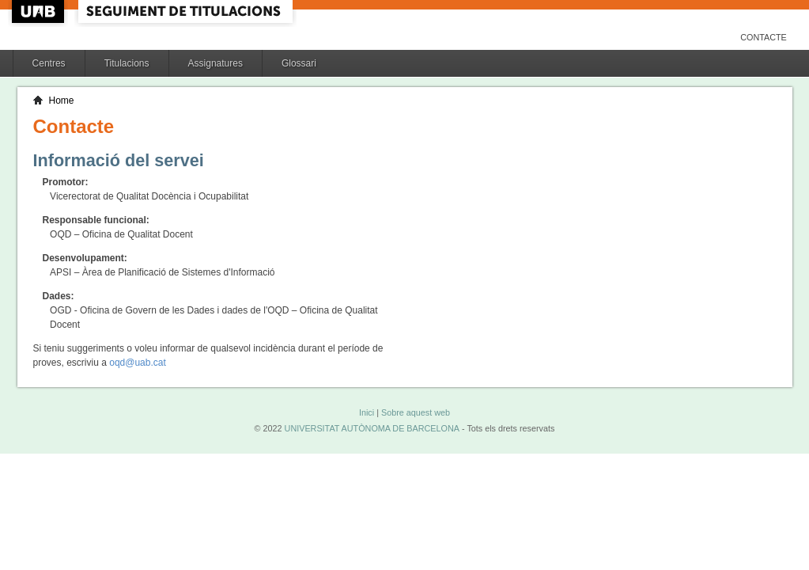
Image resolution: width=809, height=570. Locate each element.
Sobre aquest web (415, 412)
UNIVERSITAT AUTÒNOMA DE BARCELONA (372, 428)
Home (61, 100)
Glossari (299, 63)
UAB (39, 11)
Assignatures (215, 63)
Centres (49, 63)
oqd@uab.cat (137, 362)
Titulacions (126, 63)
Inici (366, 412)
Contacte (763, 37)
